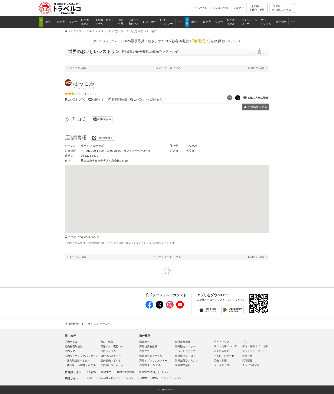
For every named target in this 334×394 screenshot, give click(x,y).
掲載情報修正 (119, 99)
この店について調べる (148, 99)
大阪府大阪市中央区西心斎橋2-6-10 (106, 160)
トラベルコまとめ (185, 351)
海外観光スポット (185, 346)
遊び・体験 (107, 341)
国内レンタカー (109, 351)
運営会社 (247, 355)
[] (232, 41)
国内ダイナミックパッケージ (81, 355)
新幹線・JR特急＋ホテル (81, 365)
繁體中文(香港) (147, 372)
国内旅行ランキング (112, 365)
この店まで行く (76, 99)
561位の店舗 (78, 68)
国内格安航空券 (74, 346)
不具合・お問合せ (224, 355)
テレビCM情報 (250, 365)
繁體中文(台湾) (125, 372)
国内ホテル (71, 341)
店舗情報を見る (257, 106)
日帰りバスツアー (111, 355)
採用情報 (247, 360)
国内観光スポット (111, 360)
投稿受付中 (104, 119)
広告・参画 (220, 360)
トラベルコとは (199, 8)
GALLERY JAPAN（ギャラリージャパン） (111, 378)
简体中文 (106, 372)
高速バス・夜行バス (112, 346)
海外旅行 (144, 335)
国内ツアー (71, 351)
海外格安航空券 (148, 346)
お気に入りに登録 (258, 97)
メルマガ (238, 8)
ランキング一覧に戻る (167, 68)
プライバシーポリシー (255, 350)
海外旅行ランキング (186, 360)
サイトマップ (221, 341)
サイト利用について (225, 346)
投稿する (99, 99)
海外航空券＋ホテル (150, 355)
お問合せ (257, 8)
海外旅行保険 (182, 341)
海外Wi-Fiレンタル (150, 365)
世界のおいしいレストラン (93, 51)
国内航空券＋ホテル (78, 360)
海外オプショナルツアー (153, 360)
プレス (246, 341)
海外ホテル (145, 341)
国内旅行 (70, 335)
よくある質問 (220, 8)
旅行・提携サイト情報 (255, 346)
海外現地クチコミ (185, 355)
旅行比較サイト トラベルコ (66, 31)
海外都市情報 (182, 365)
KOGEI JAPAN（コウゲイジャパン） (162, 378)
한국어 (165, 372)
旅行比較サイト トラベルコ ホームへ (88, 323)
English (91, 372)
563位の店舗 (256, 68)
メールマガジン (223, 365)
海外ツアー (145, 351)
